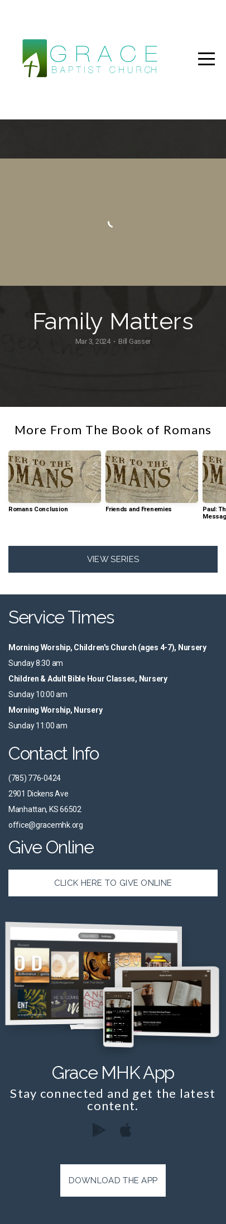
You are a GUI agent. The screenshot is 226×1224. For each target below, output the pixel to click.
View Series (113, 559)
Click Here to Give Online (113, 883)
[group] (54, 485)
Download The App (113, 1180)
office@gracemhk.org (45, 824)
